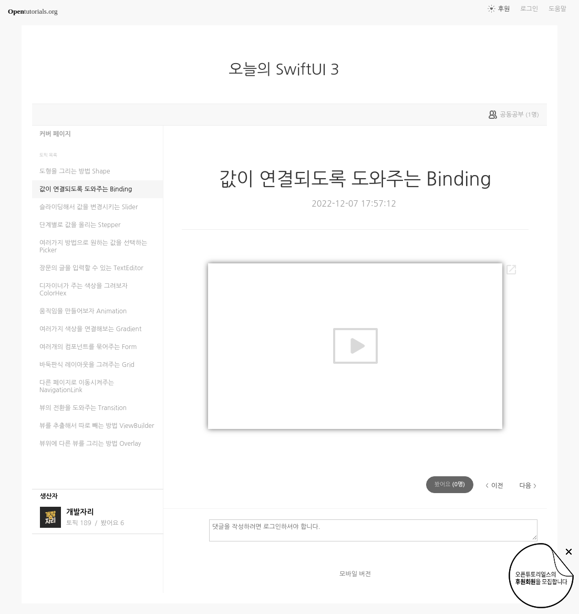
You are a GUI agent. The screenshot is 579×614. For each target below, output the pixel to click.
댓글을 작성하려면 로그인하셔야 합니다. (373, 530)
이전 (497, 486)
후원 (504, 9)
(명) (450, 484)
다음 (525, 486)
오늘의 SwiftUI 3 (288, 69)
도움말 (557, 9)
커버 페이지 (55, 134)
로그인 (529, 9)
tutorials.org (33, 11)
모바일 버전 (355, 574)
